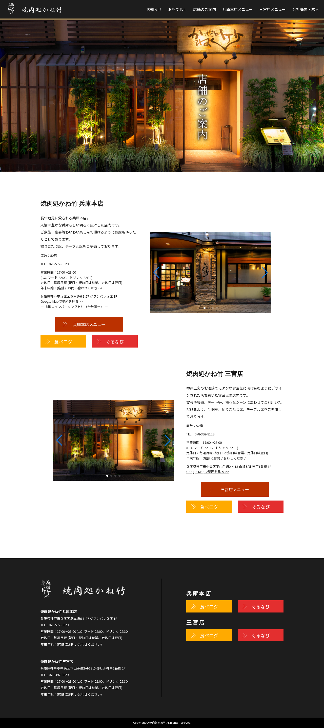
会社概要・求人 (305, 9)
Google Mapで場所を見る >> (61, 301)
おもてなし (177, 9)
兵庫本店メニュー (237, 9)
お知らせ (153, 9)
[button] (264, 272)
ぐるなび (115, 341)
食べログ (63, 341)
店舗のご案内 (204, 9)
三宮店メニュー (272, 9)
